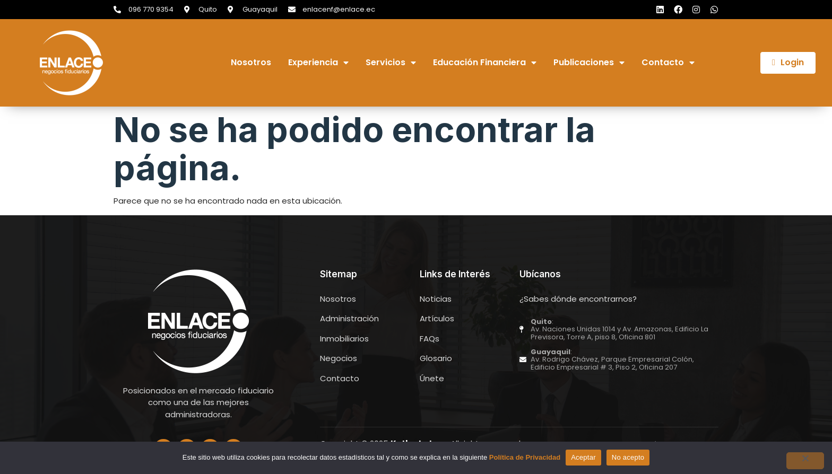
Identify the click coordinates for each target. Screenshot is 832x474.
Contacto (668, 62)
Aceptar (583, 457)
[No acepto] (805, 460)
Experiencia (318, 62)
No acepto (628, 457)
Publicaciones (589, 62)
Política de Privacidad (524, 457)
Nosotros (251, 62)
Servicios (391, 62)
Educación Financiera (484, 62)
